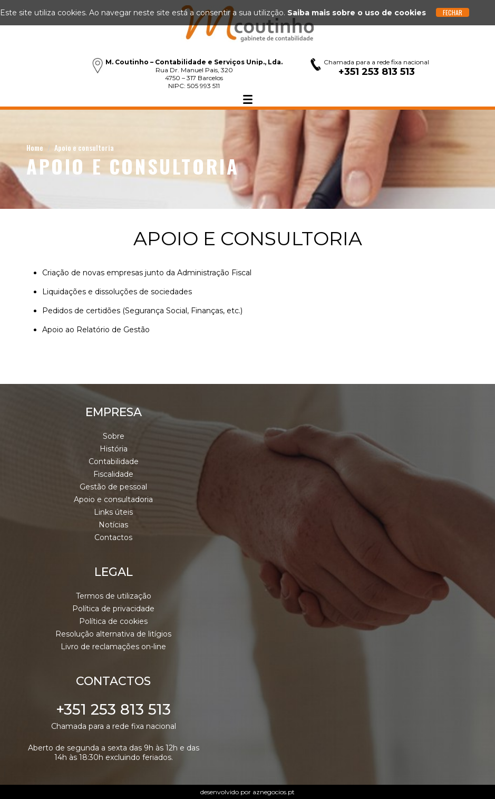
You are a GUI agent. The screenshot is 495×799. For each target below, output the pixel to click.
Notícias (113, 525)
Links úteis (113, 512)
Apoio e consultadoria (113, 499)
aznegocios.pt (274, 792)
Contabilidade (114, 461)
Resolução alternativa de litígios (113, 634)
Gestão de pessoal (113, 487)
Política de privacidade (113, 608)
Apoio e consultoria (84, 147)
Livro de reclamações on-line (113, 646)
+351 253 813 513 (113, 709)
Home (34, 147)
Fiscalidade (113, 474)
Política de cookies (113, 621)
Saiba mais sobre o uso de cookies (356, 12)
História (114, 449)
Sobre (113, 436)
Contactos (113, 537)
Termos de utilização (113, 596)
